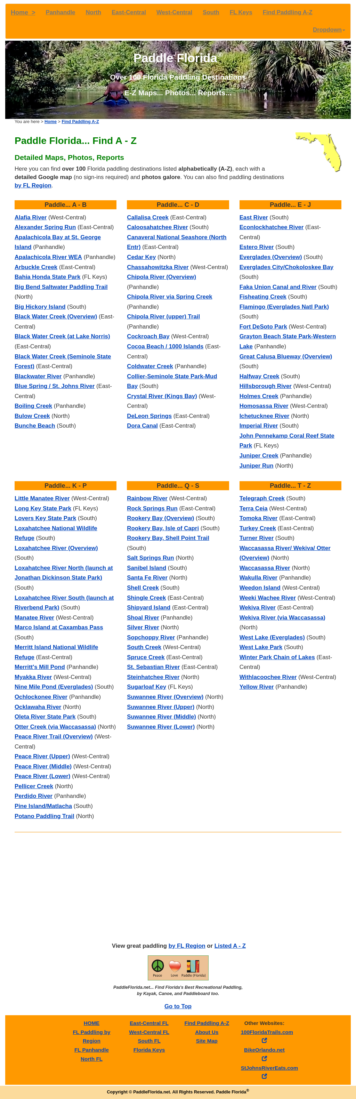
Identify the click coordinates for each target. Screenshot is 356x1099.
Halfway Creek (260, 376)
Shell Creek (143, 587)
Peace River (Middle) (43, 766)
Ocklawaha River (38, 707)
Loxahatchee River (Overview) (56, 548)
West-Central (174, 12)
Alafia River (31, 217)
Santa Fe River (147, 577)
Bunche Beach (35, 425)
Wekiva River (258, 607)
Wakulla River (258, 577)
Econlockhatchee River (272, 227)
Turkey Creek (258, 528)
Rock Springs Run (152, 508)
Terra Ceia (254, 508)
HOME (91, 1023)
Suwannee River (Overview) (165, 697)
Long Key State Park (43, 508)
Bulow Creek (32, 416)
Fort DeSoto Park (263, 326)
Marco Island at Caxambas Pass (59, 627)
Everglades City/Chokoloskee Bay (286, 267)
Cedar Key (141, 257)
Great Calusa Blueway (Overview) (286, 356)
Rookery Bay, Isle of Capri (163, 528)
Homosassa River (264, 406)
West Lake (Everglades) (272, 637)
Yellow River (257, 687)
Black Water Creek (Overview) (56, 316)
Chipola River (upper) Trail (163, 316)
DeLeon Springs (149, 416)
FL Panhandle (91, 1050)
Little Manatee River (42, 498)
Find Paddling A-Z (288, 12)
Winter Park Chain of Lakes (277, 657)
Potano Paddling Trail (44, 816)
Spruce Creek (145, 657)
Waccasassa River (265, 568)
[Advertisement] (178, 888)
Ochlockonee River (41, 697)
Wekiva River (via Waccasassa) (282, 617)
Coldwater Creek (150, 366)
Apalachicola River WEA (48, 257)
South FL (149, 1041)
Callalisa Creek (147, 217)
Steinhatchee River (153, 677)
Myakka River (33, 677)
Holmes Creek (259, 396)
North (93, 12)
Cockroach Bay (148, 336)
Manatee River (34, 617)
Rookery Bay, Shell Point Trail (168, 538)
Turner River (257, 538)
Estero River (257, 247)
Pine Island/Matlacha (43, 806)
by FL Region (33, 185)
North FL (92, 1059)
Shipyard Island (148, 607)
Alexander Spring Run (45, 227)
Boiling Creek (33, 406)
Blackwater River (38, 376)
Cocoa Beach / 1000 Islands (165, 346)
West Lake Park (261, 647)
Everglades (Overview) (271, 257)
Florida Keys (149, 1050)
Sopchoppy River (151, 637)
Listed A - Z (230, 946)
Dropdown (329, 29)
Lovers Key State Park (45, 518)
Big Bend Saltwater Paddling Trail (61, 287)
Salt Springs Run (150, 558)
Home (50, 121)
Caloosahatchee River (157, 227)
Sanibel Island (146, 568)
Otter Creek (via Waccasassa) (55, 727)
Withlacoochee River (268, 677)
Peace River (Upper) (42, 756)
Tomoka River (259, 518)
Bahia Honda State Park (47, 277)
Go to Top (178, 1006)
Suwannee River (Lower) (161, 727)
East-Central (129, 12)
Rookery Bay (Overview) (160, 518)
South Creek (144, 647)
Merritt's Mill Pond (40, 667)
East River (254, 217)
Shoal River (143, 617)
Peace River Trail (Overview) (54, 736)
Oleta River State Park (45, 716)
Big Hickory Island (40, 307)
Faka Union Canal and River (278, 287)
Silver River (143, 627)
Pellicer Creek (34, 786)
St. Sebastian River (153, 667)
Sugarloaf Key (146, 687)
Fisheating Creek (263, 296)
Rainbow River (147, 498)
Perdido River (33, 796)
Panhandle (60, 12)
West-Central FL (149, 1032)
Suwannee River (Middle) (161, 716)
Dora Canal (142, 425)
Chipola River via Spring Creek (169, 296)
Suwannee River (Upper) (160, 707)
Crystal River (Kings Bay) (162, 396)
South (211, 12)
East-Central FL (149, 1023)
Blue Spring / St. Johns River (55, 386)
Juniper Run (257, 465)
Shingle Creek (146, 598)
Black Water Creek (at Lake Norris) (62, 336)
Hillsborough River (266, 386)
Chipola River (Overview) (161, 277)
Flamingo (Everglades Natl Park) (284, 307)
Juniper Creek (259, 455)
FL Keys (241, 12)
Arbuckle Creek (36, 267)
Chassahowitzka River (157, 267)
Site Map (207, 1041)
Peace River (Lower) (42, 776)
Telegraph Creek (262, 498)
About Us (206, 1032)
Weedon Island (260, 587)
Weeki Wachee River (268, 598)
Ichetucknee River (265, 416)
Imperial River (259, 425)
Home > (23, 12)
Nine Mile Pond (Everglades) (54, 687)
